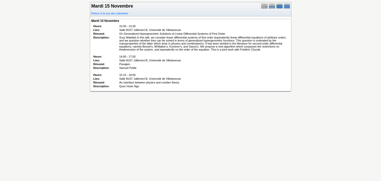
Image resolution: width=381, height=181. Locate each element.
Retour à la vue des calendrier (109, 13)
